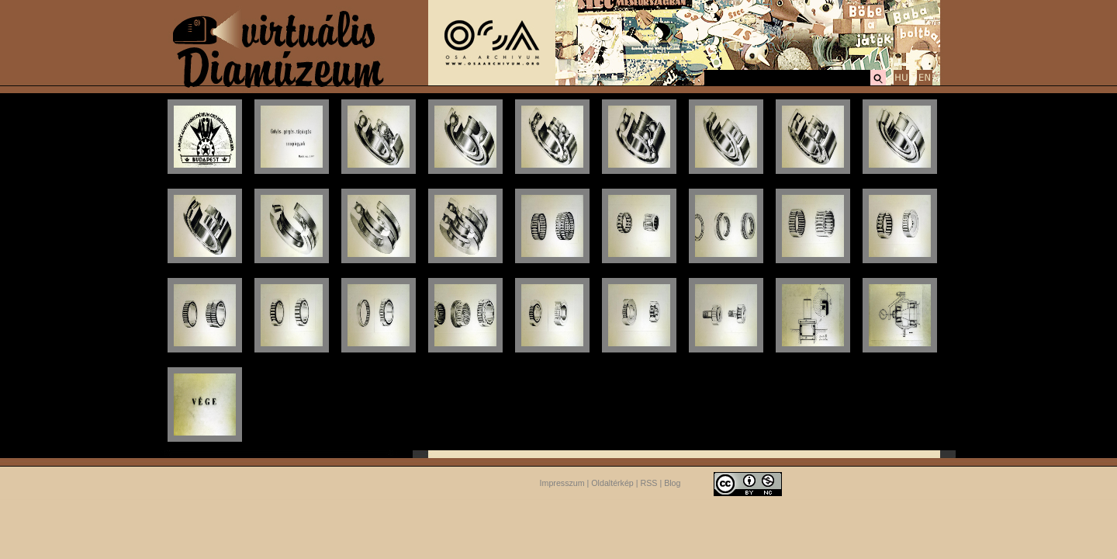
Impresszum (562, 483)
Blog (672, 483)
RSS (649, 483)
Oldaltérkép (612, 483)
